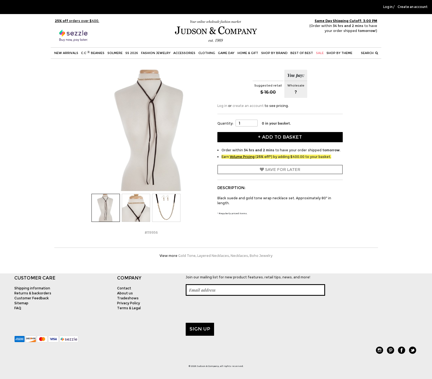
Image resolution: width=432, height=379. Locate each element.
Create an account (413, 7)
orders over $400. (77, 21)
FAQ (17, 308)
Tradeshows (128, 298)
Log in (388, 7)
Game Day (226, 53)
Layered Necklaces (213, 256)
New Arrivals (66, 53)
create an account (248, 106)
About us (125, 293)
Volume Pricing (242, 157)
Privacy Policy (128, 303)
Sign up (200, 329)
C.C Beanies (92, 52)
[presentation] (227, 309)
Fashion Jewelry (156, 53)
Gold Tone (187, 256)
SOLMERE (115, 53)
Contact (124, 288)
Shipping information (32, 288)
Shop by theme (339, 53)
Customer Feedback (31, 298)
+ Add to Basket (280, 137)
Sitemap (21, 303)
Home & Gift (247, 53)
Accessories (184, 53)
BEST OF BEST (301, 53)
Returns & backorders (32, 293)
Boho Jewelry (261, 256)
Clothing (206, 53)
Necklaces (239, 256)
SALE (320, 53)
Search (369, 53)
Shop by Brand (274, 53)
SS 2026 (131, 53)
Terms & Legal (129, 308)
